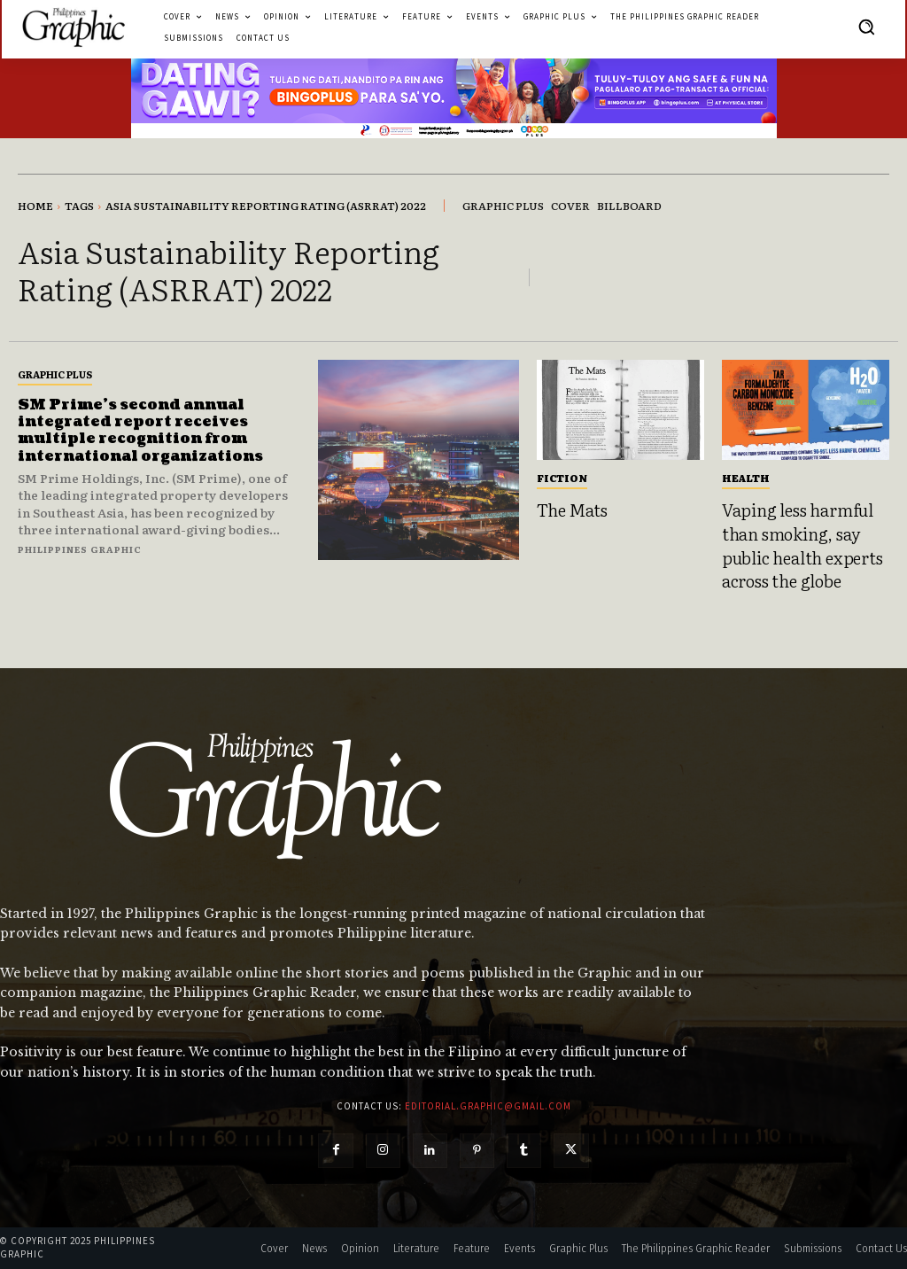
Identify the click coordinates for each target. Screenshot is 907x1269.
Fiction (562, 478)
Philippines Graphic (80, 549)
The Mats (572, 509)
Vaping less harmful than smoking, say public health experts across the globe (802, 545)
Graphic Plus (55, 374)
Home (35, 206)
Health (746, 478)
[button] (866, 26)
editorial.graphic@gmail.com (488, 1106)
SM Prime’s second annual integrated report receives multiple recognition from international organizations (140, 430)
